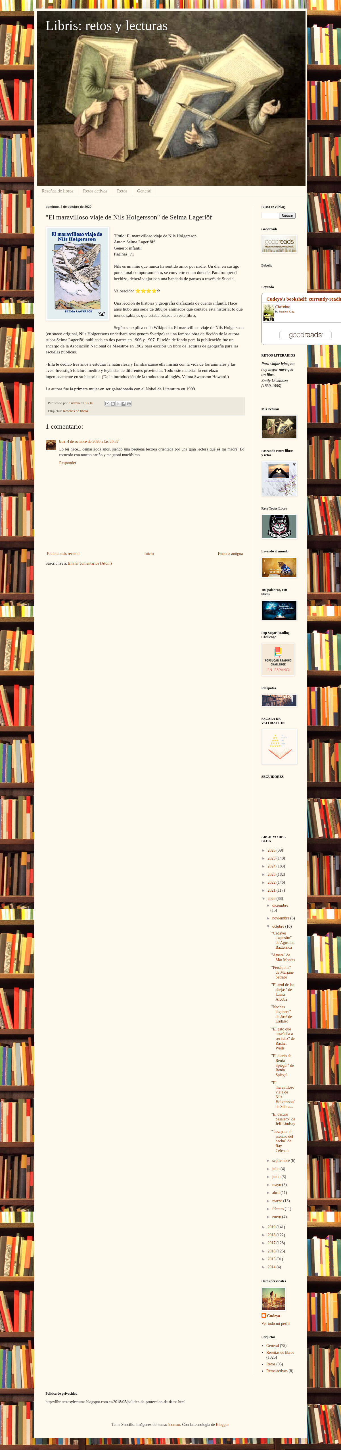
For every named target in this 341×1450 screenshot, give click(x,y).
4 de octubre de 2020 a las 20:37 (93, 441)
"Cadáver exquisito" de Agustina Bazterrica (282, 940)
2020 (272, 898)
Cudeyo (273, 1316)
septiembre (281, 1160)
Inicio (149, 554)
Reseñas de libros (58, 190)
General (144, 190)
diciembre (280, 905)
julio (276, 1169)
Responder (67, 463)
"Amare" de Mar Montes (283, 957)
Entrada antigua (230, 554)
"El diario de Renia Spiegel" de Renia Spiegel (282, 1065)
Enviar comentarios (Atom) (90, 563)
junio (276, 1177)
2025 (272, 858)
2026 (272, 850)
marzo (277, 1201)
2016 (272, 1251)
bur (62, 441)
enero (277, 1217)
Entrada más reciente (63, 554)
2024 (272, 866)
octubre (278, 926)
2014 (272, 1267)
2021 (272, 890)
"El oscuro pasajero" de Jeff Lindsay (283, 1119)
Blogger (222, 1424)
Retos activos (95, 190)
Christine (282, 307)
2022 (272, 882)
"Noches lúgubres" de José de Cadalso (281, 1014)
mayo (277, 1185)
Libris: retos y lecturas (107, 25)
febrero (278, 1209)
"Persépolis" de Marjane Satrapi (282, 972)
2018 (272, 1235)
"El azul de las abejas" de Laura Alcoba (282, 992)
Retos (122, 190)
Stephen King (286, 311)
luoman (174, 1424)
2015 (272, 1259)
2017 (272, 1243)
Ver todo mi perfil (275, 1323)
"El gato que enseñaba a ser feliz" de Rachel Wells (282, 1038)
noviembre (281, 918)
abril (276, 1193)
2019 (272, 1227)
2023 (272, 874)
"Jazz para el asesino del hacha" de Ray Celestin (282, 1141)
